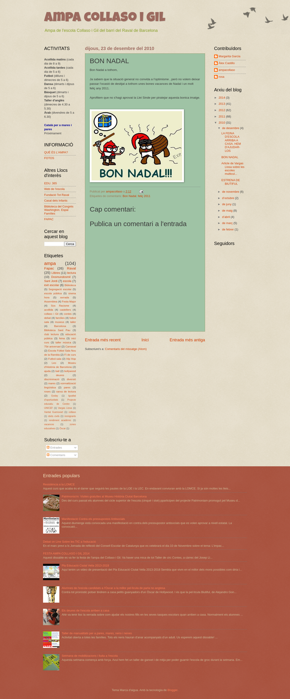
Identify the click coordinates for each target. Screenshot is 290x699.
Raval (71, 268)
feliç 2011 (144, 196)
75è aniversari (52, 346)
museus (59, 322)
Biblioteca (70, 285)
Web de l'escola (54, 189)
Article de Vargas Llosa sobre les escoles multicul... (232, 168)
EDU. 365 (50, 183)
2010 (222, 122)
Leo (54, 363)
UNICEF (48, 408)
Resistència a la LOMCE (59, 484)
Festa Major (69, 301)
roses (47, 391)
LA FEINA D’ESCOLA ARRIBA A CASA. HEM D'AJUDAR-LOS (231, 142)
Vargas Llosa (65, 408)
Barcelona (60, 326)
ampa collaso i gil (104, 18)
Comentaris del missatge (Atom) (126, 349)
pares (67, 387)
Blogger (172, 690)
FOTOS (49, 158)
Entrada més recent (103, 340)
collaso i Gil (51, 313)
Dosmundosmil (60, 277)
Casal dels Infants (55, 200)
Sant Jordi (51, 281)
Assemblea (50, 301)
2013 (222, 103)
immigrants (70, 416)
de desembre (231, 128)
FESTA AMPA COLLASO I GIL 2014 (66, 553)
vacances (49, 424)
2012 (222, 110)
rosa (221, 76)
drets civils (53, 416)
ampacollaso (227, 70)
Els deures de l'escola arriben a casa (85, 610)
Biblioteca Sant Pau (57, 330)
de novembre (231, 191)
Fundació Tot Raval (56, 195)
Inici (145, 340)
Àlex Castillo (227, 63)
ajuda (47, 371)
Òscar (63, 428)
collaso (72, 412)
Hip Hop (71, 358)
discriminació (51, 379)
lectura (71, 273)
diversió (71, 379)
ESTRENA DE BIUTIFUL (230, 181)
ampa (50, 263)
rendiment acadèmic (60, 420)
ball (57, 371)
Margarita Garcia (229, 56)
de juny (227, 204)
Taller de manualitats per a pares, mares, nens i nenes (97, 633)
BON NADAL (229, 157)
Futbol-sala (54, 358)
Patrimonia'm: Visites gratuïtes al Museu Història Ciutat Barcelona (104, 496)
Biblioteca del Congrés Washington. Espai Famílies (58, 210)
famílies (60, 318)
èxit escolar (51, 285)
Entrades (54, 447)
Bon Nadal (129, 196)
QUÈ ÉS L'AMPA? (56, 152)
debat (47, 318)
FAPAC (48, 219)
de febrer (228, 229)
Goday (54, 395)
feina (62, 338)
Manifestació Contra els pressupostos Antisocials (93, 519)
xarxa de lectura (66, 391)
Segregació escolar (59, 289)
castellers (65, 309)
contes (68, 313)
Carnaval (70, 346)
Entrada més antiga (187, 340)
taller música (63, 342)
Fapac (49, 268)
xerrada (64, 297)
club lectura (51, 334)
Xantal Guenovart (53, 412)
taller (73, 322)
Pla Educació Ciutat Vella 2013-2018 (85, 565)
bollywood (70, 371)
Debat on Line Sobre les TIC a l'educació (69, 541)
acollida (48, 309)
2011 (222, 116)
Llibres (55, 273)
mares (52, 383)
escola (67, 281)
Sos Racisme (60, 305)
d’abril (226, 217)
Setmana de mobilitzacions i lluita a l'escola (90, 655)
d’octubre (228, 198)
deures (60, 375)
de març (227, 223)
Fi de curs (70, 354)
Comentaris (56, 455)
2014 (222, 97)
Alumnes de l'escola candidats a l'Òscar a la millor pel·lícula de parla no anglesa (113, 588)
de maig (227, 210)
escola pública (53, 293)
